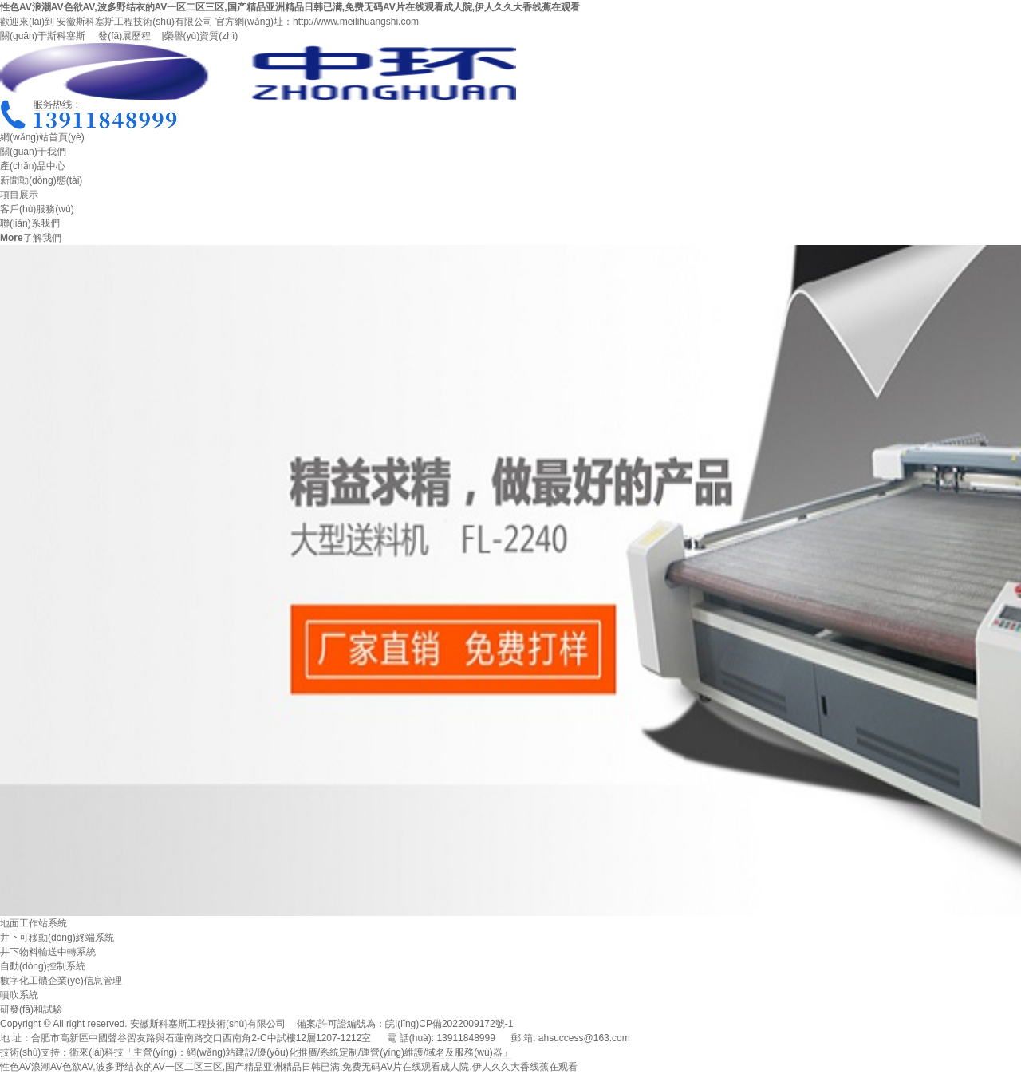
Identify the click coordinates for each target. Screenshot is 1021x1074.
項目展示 (19, 194)
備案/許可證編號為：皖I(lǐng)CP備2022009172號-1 (405, 1023)
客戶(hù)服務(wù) (37, 209)
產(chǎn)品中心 (32, 166)
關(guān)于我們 (33, 151)
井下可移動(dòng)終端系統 (57, 937)
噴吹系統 (19, 995)
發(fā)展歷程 (124, 35)
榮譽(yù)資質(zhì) (201, 35)
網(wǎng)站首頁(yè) (42, 137)
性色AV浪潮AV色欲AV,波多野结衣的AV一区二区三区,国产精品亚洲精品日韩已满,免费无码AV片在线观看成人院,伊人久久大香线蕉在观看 (290, 7)
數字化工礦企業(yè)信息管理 (61, 980)
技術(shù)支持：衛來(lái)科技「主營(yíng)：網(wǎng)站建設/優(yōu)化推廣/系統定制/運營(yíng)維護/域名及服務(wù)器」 (256, 1052)
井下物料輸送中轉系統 (48, 952)
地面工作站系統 (33, 923)
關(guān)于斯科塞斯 (42, 35)
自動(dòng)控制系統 (42, 966)
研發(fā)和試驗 (31, 1009)
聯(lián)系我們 (30, 223)
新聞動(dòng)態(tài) (41, 180)
